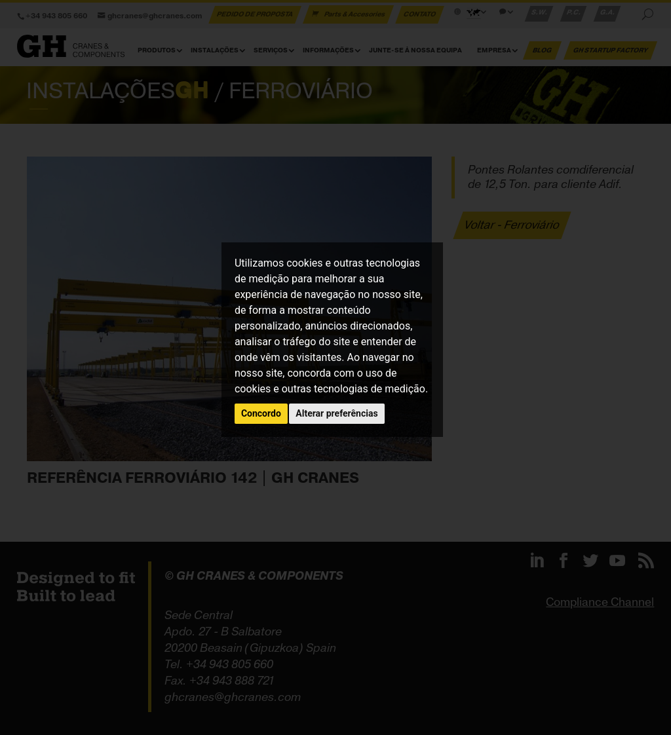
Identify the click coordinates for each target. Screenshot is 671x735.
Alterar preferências (336, 413)
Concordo (261, 413)
